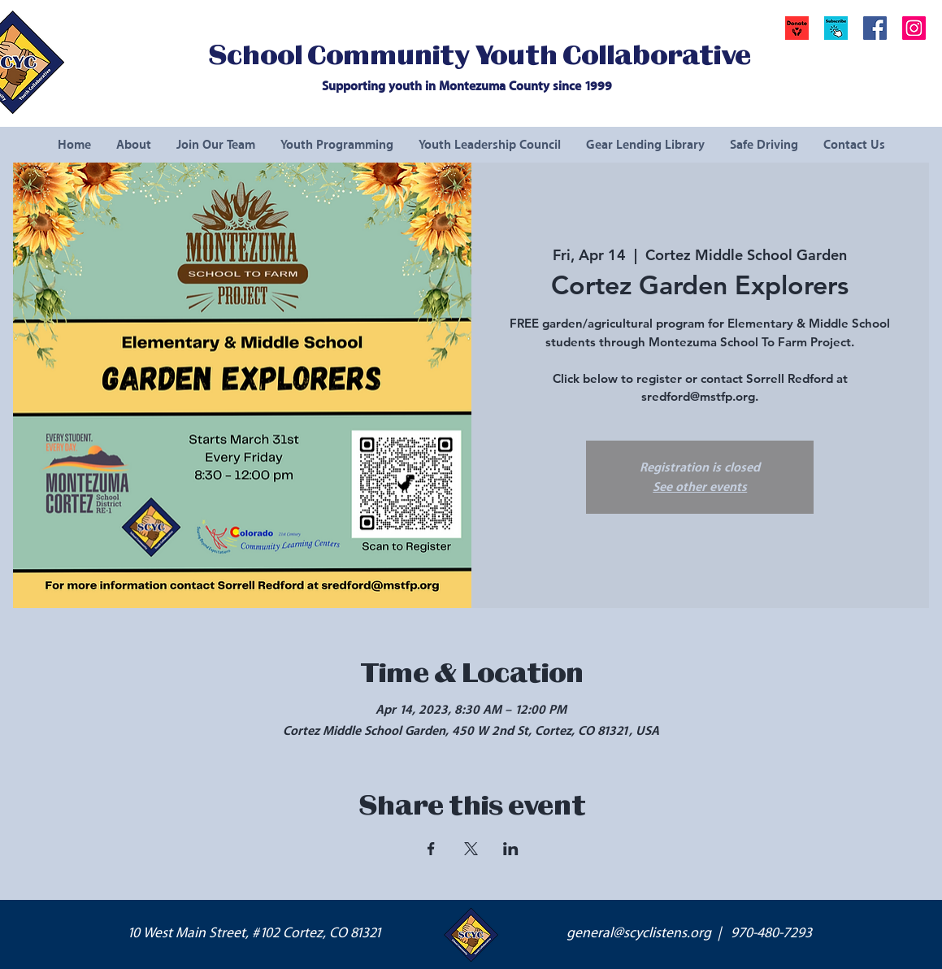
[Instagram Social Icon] (914, 28)
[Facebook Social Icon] (875, 28)
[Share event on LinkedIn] (511, 848)
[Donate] (797, 28)
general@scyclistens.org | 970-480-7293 (689, 933)
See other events (700, 487)
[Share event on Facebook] (431, 848)
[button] (836, 28)
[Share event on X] (471, 848)
